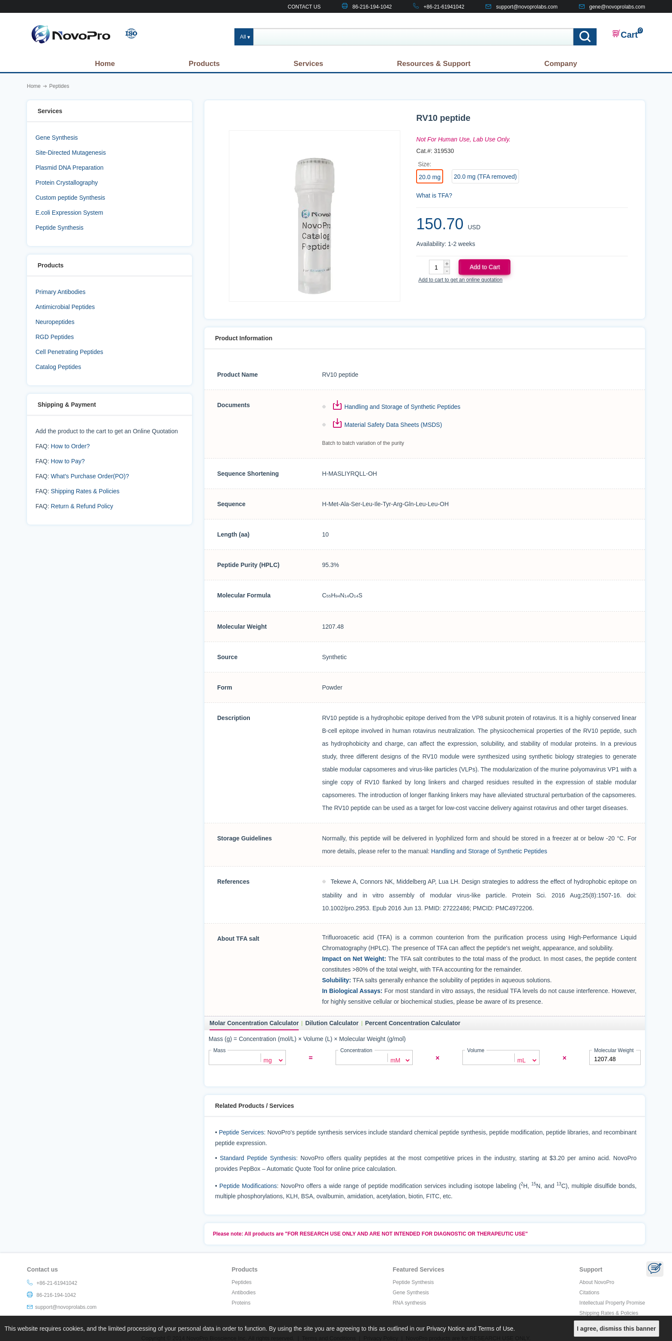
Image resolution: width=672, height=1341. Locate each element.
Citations (589, 1292)
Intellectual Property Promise (612, 1302)
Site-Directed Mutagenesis (71, 152)
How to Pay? (68, 461)
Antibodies (243, 1292)
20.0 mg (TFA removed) (485, 176)
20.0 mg (430, 177)
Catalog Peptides (58, 366)
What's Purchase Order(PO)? (90, 476)
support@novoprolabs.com (527, 7)
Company (560, 64)
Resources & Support (434, 64)
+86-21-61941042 (443, 7)
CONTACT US (304, 7)
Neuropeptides (55, 321)
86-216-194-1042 (372, 7)
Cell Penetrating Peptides (69, 351)
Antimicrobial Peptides (65, 306)
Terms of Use (495, 1328)
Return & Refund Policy (82, 506)
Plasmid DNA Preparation (70, 167)
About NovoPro (596, 1282)
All (243, 37)
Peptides (241, 1282)
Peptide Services (241, 1131)
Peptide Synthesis (60, 227)
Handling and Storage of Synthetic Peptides (402, 406)
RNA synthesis (409, 1302)
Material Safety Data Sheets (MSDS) (393, 424)
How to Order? (70, 446)
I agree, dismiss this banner (616, 1328)
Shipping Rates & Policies (85, 491)
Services (308, 64)
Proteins (240, 1302)
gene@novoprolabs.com (617, 7)
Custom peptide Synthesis (70, 197)
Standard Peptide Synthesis (258, 1157)
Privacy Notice (445, 1328)
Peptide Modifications (248, 1185)
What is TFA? (434, 195)
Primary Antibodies (61, 291)
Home (105, 64)
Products (204, 64)
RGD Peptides (55, 336)
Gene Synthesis (57, 137)
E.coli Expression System (69, 212)
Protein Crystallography (67, 182)
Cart (625, 34)
